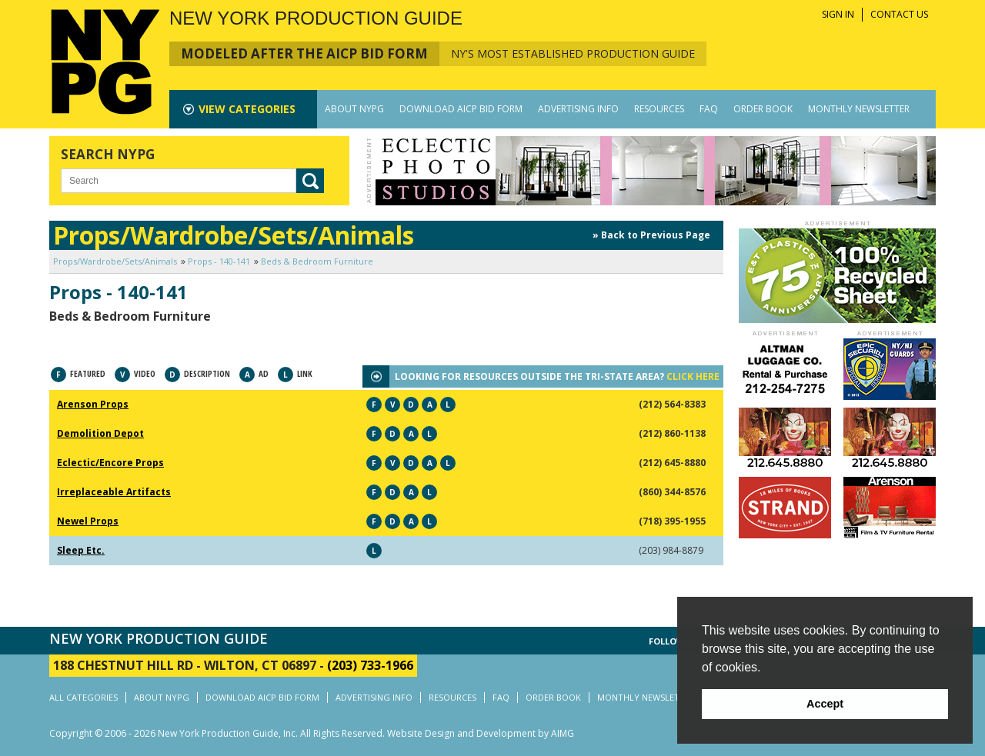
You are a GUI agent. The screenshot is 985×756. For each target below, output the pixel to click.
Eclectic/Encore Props (110, 462)
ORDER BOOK (763, 108)
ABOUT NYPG (354, 108)
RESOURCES (659, 108)
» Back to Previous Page (651, 234)
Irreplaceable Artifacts (114, 491)
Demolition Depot (100, 433)
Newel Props (88, 521)
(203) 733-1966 (370, 665)
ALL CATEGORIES (83, 697)
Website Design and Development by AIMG (480, 733)
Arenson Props (93, 404)
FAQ (709, 108)
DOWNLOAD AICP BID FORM (461, 108)
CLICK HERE (693, 376)
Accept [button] (824, 704)
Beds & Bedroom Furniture (317, 261)
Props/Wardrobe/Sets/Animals (115, 261)
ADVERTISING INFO (578, 108)
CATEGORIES (247, 109)
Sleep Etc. (81, 550)
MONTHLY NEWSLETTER (859, 108)
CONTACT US (899, 14)
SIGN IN (838, 14)
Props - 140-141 (219, 261)
